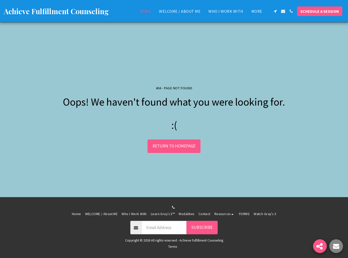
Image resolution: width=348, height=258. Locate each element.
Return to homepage (174, 146)
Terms (172, 246)
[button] (275, 11)
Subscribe (202, 227)
